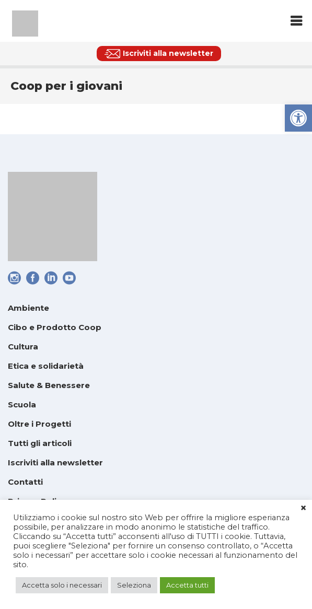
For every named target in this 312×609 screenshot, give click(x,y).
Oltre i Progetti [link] (39, 424)
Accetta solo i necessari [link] (62, 585)
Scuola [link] (22, 404)
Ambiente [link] (28, 308)
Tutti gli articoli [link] (40, 443)
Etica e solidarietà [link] (46, 366)
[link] (298, 118)
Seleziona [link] (134, 585)
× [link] (303, 508)
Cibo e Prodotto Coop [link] (54, 327)
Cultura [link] (23, 347)
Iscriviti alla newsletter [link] (55, 462)
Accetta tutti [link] (187, 585)
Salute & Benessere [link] (49, 385)
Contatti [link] (25, 482)
